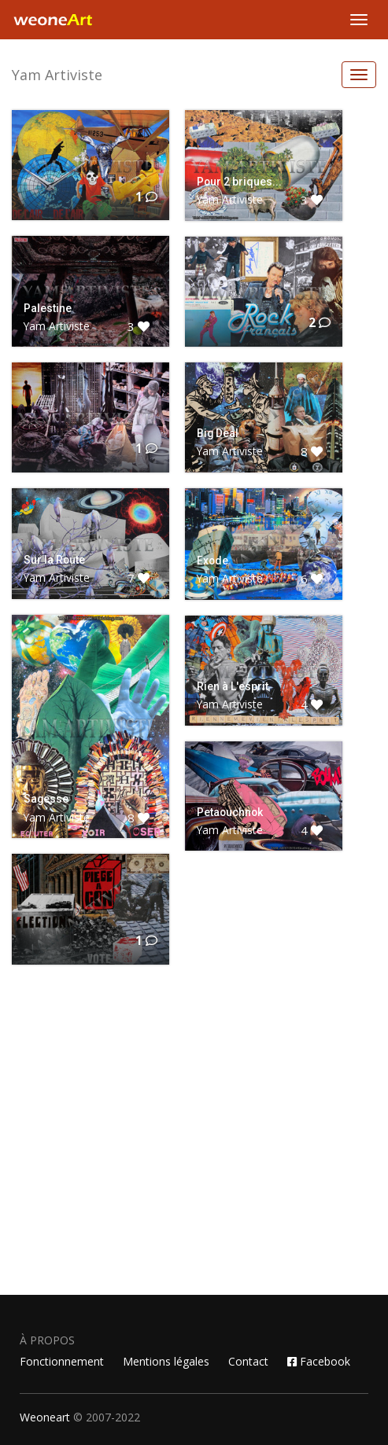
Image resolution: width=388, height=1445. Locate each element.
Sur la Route (54, 559)
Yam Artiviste (57, 74)
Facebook (318, 1361)
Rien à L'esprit (232, 686)
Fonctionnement (62, 1361)
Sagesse (46, 798)
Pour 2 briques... (239, 181)
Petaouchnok (230, 812)
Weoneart (45, 1417)
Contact (248, 1361)
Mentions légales (166, 1361)
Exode (212, 560)
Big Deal (217, 433)
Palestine (48, 308)
